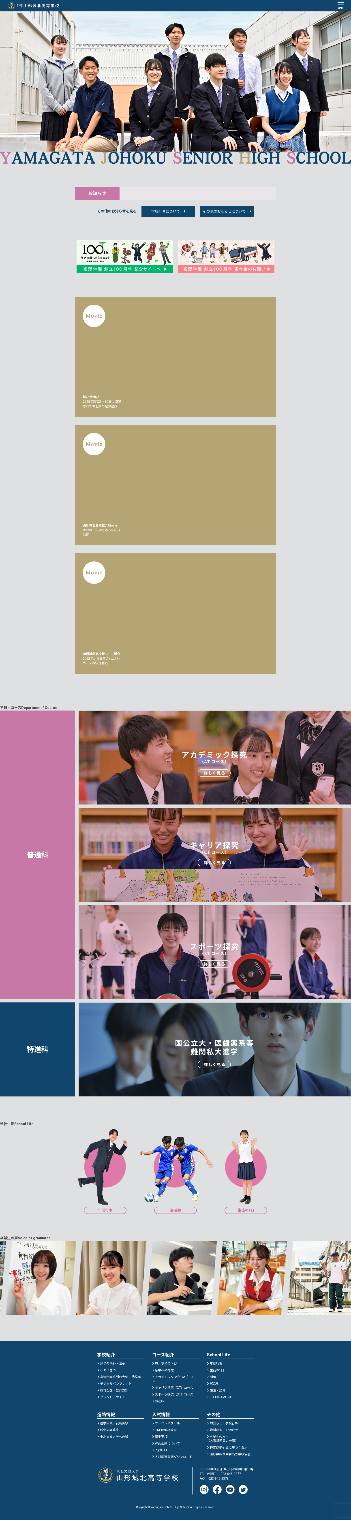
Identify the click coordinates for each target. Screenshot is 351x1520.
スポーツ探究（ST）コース (174, 1394)
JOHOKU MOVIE (221, 1397)
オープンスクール (167, 1423)
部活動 (214, 1383)
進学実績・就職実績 (114, 1423)
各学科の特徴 (164, 1370)
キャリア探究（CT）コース (174, 1387)
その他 (213, 1414)
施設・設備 (217, 1390)
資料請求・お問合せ (224, 1430)
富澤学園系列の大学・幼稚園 (120, 1377)
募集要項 (161, 1437)
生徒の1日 (217, 1370)
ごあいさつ (108, 1370)
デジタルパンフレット (116, 1383)
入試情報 (161, 1414)
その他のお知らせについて (224, 211)
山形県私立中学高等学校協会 (230, 1454)
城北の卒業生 (109, 1430)
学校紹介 (106, 1354)
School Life (218, 1354)
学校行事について (165, 211)
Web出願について (167, 1443)
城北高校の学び (166, 1363)
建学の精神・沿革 (112, 1363)
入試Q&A (161, 1450)
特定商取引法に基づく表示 (228, 1447)
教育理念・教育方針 (114, 1390)
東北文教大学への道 (114, 1437)
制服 (213, 1377)
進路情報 (106, 1414)
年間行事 (216, 1363)
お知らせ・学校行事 (224, 1423)
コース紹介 (163, 1354)
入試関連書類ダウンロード (174, 1457)
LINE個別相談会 (166, 1430)
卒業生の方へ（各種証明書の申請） (222, 1439)
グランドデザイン (112, 1397)
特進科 (159, 1401)
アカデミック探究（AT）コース (174, 1379)
